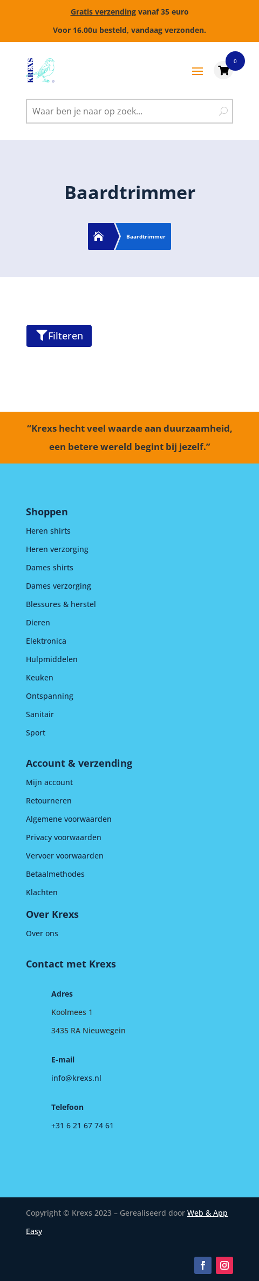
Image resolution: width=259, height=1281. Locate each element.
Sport (35, 732)
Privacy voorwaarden (63, 837)
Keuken (39, 677)
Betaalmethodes (55, 874)
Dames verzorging (58, 586)
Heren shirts (48, 531)
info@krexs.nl (76, 1078)
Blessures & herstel (61, 604)
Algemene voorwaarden (69, 819)
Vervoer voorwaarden (65, 855)
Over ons (42, 933)
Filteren (59, 335)
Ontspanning (49, 696)
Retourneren (49, 800)
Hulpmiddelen (52, 659)
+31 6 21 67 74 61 (82, 1125)
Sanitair (40, 714)
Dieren (38, 622)
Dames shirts (49, 567)
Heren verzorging (57, 549)
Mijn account (49, 782)
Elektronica (46, 641)
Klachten (42, 892)
